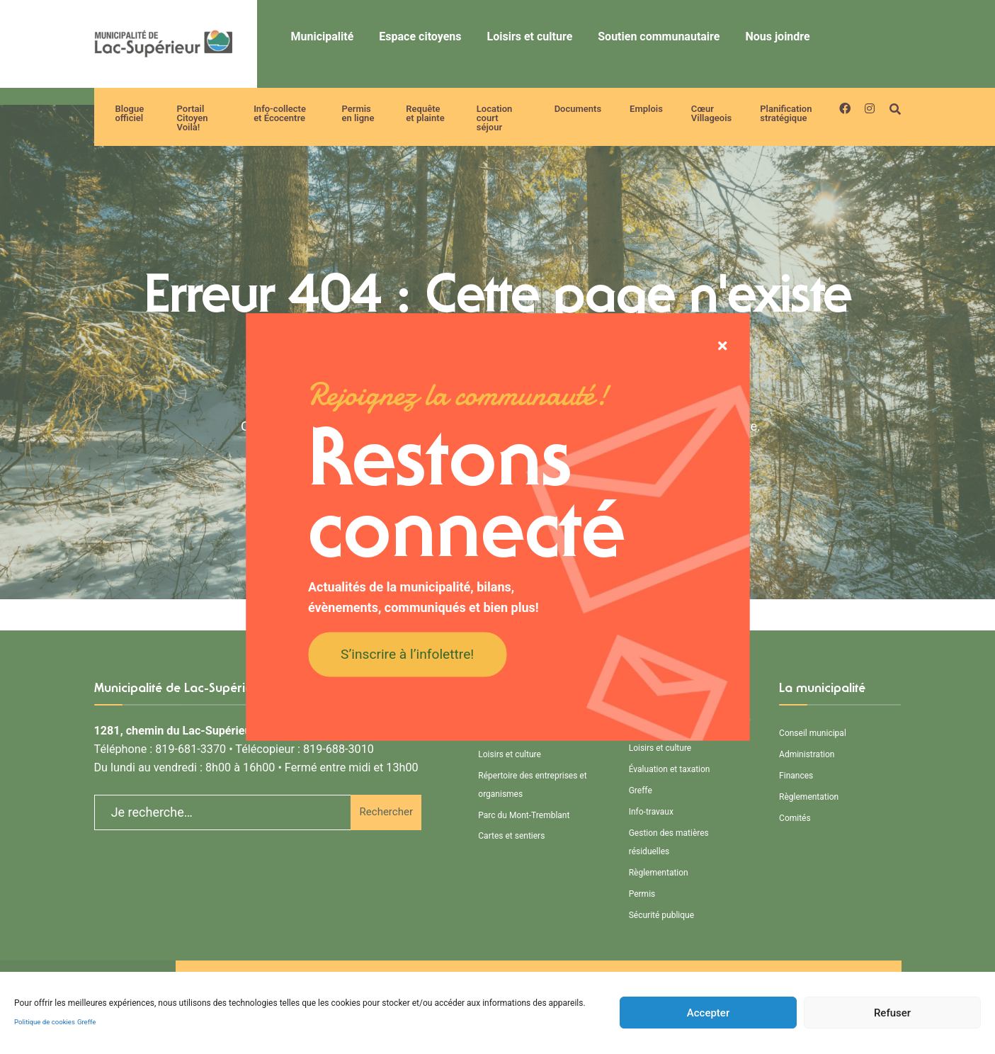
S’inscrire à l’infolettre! (407, 653)
